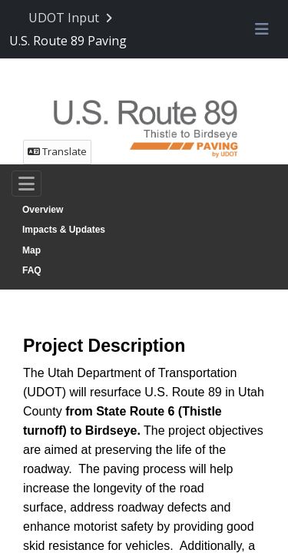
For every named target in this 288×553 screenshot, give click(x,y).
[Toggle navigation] (26, 184)
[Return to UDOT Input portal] (72, 18)
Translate (57, 151)
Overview (42, 209)
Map (31, 250)
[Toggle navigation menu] (262, 29)
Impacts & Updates (63, 229)
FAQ (31, 270)
